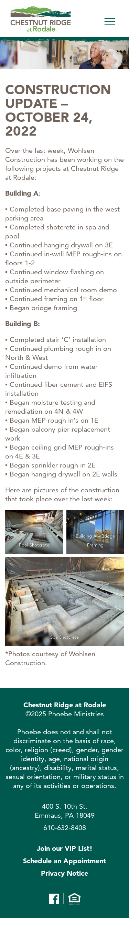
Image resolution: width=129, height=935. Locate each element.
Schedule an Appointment (64, 861)
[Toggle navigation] (110, 22)
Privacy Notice (64, 873)
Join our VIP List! (65, 848)
